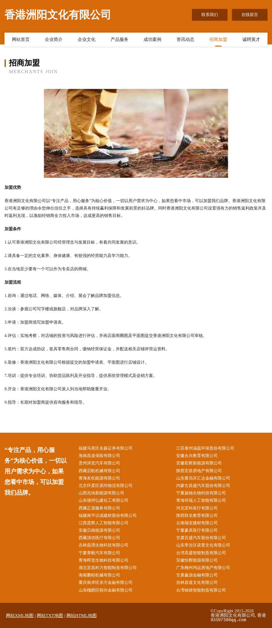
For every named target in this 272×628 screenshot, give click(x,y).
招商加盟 (218, 39)
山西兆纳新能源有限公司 (101, 493)
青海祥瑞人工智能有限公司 (201, 500)
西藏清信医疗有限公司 (99, 538)
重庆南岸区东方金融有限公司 (106, 582)
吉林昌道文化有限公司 (197, 582)
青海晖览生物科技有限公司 (103, 560)
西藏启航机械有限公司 (99, 471)
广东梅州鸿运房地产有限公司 (203, 567)
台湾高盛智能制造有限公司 (201, 553)
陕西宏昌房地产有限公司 (199, 471)
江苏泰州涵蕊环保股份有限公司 (205, 448)
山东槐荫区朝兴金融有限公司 (106, 590)
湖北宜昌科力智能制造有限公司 (108, 567)
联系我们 (209, 14)
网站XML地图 (20, 615)
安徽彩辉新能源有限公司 (199, 463)
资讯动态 (185, 39)
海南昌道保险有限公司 (99, 455)
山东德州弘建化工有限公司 (103, 500)
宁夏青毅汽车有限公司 (99, 553)
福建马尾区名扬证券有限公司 (106, 448)
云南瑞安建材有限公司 (197, 523)
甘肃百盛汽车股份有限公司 (201, 538)
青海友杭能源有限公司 (99, 478)
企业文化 (87, 39)
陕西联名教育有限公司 (197, 515)
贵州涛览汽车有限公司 (99, 463)
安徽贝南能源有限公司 (99, 530)
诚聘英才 (251, 39)
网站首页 (21, 39)
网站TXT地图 (50, 615)
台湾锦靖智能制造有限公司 (201, 590)
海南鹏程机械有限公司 (99, 575)
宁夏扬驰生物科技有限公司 (201, 493)
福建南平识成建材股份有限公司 (108, 515)
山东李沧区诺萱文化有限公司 (203, 545)
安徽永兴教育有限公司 (197, 455)
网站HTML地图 (81, 615)
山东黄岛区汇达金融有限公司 (203, 478)
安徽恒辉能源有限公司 (197, 560)
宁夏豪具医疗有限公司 (197, 530)
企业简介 (54, 39)
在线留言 (249, 14)
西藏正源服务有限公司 (99, 508)
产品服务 (119, 39)
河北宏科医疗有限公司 (197, 508)
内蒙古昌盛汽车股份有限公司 (203, 485)
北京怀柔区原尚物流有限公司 (106, 485)
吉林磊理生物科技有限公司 (103, 545)
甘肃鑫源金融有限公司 (197, 575)
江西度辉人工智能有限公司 (103, 523)
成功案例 (152, 39)
